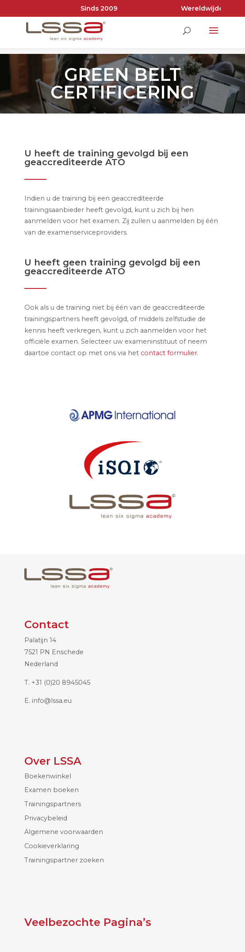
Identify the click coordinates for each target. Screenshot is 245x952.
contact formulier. (170, 353)
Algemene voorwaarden (63, 832)
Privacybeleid (45, 818)
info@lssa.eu (52, 701)
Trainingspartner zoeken (64, 860)
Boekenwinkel (47, 776)
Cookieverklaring (51, 846)
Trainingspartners (52, 804)
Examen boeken (51, 790)
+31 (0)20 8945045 (60, 683)
